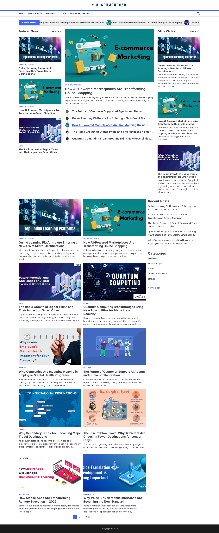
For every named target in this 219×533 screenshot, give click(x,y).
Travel (62, 13)
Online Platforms (79, 13)
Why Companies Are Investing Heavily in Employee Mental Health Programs (48, 373)
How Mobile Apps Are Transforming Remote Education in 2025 (44, 499)
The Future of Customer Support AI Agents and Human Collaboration (114, 373)
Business (51, 13)
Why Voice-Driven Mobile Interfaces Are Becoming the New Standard (112, 499)
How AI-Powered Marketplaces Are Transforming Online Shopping (157, 22)
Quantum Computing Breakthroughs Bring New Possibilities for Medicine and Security (113, 310)
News (22, 13)
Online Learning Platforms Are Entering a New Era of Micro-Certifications (75, 22)
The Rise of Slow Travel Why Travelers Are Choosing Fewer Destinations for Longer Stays (114, 436)
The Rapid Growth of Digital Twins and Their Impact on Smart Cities (38, 151)
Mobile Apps (35, 13)
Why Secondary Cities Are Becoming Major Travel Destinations (50, 434)
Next (87, 516)
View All (55, 31)
